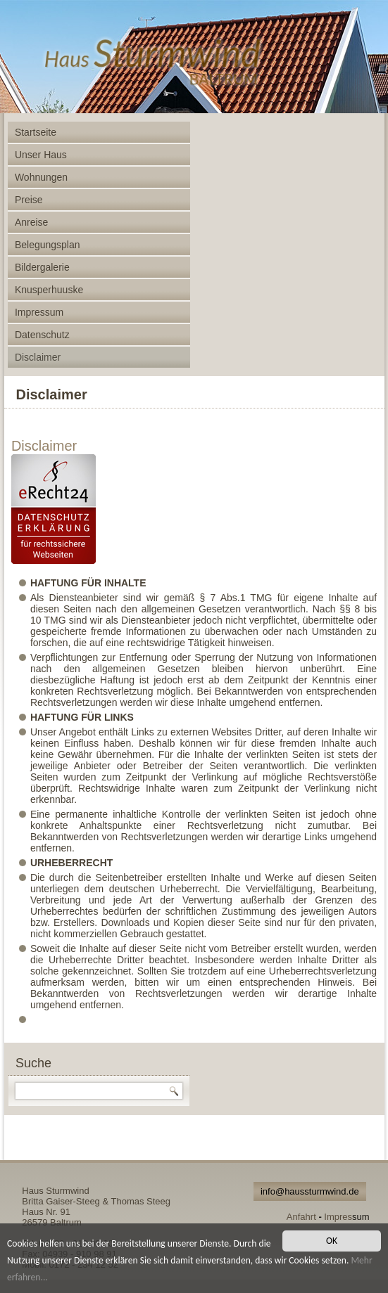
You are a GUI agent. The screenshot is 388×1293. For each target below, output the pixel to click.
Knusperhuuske (49, 289)
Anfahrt (301, 1216)
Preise (29, 199)
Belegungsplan (47, 244)
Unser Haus (41, 154)
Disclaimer (38, 357)
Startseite (35, 132)
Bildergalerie (42, 267)
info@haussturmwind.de (310, 1191)
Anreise (31, 222)
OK (331, 1241)
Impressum (39, 312)
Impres (338, 1216)
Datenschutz (42, 334)
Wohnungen (41, 177)
